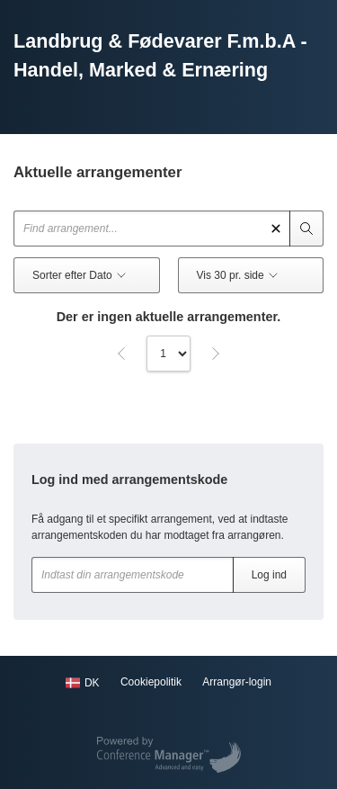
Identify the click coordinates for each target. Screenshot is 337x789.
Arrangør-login (236, 682)
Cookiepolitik (151, 682)
